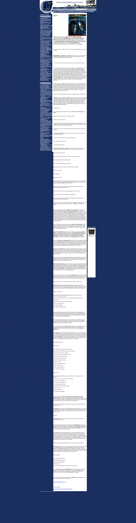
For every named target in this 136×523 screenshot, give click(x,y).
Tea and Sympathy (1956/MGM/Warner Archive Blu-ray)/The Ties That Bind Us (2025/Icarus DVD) (45, 69)
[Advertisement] (92, 257)
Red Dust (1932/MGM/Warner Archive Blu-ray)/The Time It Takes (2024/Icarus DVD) (46, 89)
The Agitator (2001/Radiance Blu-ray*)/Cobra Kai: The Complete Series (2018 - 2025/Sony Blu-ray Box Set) (46, 38)
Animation (55, 11)
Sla (57, 11)
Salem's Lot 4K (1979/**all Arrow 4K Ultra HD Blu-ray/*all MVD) (45, 36)
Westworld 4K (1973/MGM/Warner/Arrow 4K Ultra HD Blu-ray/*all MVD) (46, 145)
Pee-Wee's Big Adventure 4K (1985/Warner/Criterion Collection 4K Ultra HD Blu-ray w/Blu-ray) (46, 91)
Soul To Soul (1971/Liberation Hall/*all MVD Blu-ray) (45, 18)
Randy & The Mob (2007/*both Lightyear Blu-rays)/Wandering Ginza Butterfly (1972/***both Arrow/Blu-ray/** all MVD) (45, 41)
